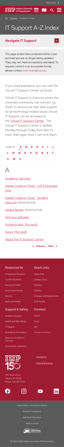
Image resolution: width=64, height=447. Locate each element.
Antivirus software (17, 217)
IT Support (13, 18)
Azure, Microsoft (16, 232)
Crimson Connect (42, 332)
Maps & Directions (44, 363)
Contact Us (41, 357)
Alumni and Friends (14, 290)
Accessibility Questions (16, 346)
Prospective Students (15, 274)
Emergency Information (16, 332)
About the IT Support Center (24, 239)
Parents (8, 296)
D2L (36, 327)
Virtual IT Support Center (27, 121)
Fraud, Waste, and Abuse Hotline (32, 405)
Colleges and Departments (46, 296)
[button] (59, 10)
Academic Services (17, 178)
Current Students (13, 279)
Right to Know (32, 423)
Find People (39, 301)
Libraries (38, 290)
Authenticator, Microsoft (21, 224)
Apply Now (39, 274)
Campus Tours (40, 279)
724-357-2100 (18, 382)
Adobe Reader (14, 210)
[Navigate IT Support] (33, 41)
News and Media (12, 301)
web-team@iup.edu (34, 70)
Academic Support (13, 316)
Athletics (38, 285)
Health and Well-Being (15, 321)
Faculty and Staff (12, 285)
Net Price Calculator (32, 417)
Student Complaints (32, 411)
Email (36, 321)
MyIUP (37, 316)
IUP (6, 18)
